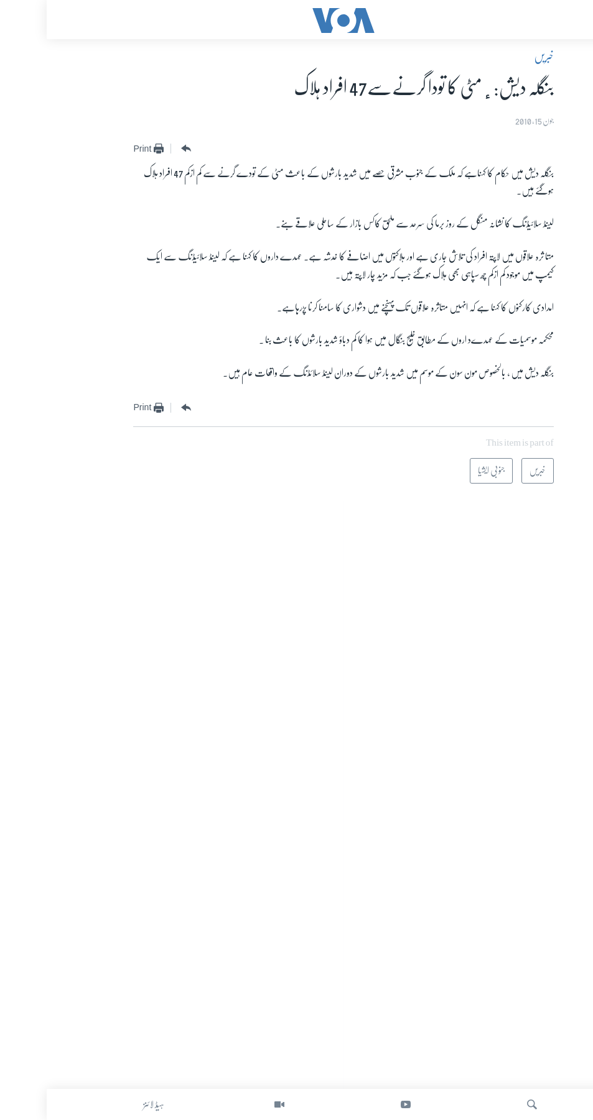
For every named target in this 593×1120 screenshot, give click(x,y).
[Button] (138, 149)
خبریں (497, 57)
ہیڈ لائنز (107, 1104)
